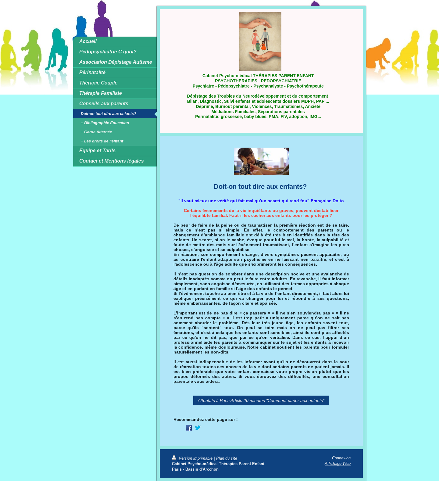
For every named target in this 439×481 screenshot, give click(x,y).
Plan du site (226, 458)
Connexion (341, 457)
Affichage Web (338, 463)
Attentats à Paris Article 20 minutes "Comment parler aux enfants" (261, 400)
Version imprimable (193, 458)
